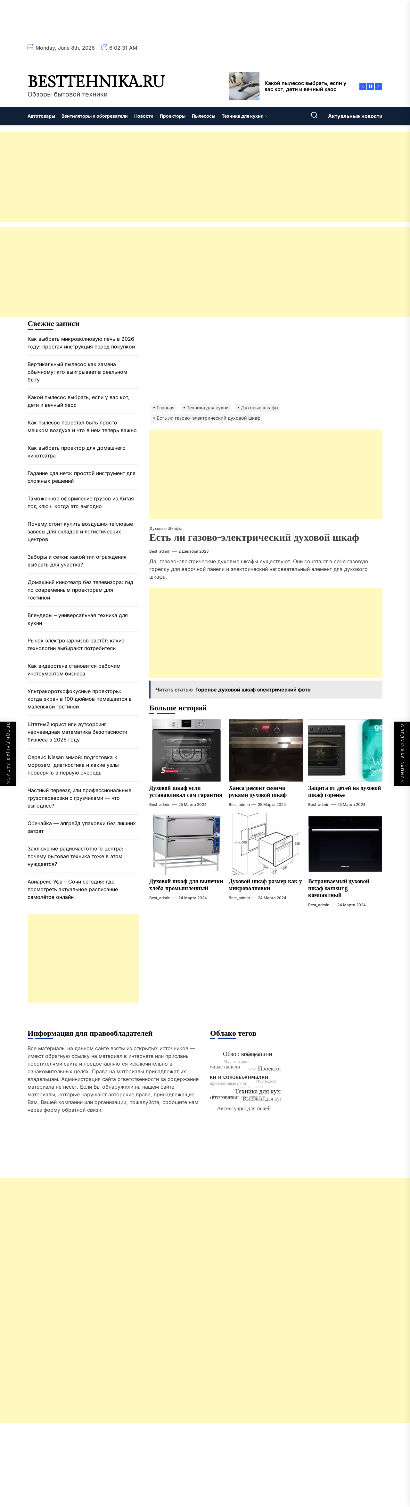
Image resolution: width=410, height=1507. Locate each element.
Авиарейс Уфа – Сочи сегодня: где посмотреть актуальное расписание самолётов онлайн (73, 889)
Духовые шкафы (165, 528)
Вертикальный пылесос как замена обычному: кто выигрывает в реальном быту (77, 372)
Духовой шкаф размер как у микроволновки (265, 885)
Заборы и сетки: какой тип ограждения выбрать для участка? (77, 561)
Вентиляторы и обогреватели (95, 116)
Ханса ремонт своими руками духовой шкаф (258, 792)
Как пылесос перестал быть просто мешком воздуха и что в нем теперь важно (82, 426)
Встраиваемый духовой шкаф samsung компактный (338, 888)
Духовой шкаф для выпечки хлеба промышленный (186, 885)
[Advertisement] (192, 177)
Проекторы (172, 116)
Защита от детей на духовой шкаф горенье (344, 792)
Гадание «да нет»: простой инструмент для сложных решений (81, 477)
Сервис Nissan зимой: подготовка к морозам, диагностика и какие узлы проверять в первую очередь (73, 765)
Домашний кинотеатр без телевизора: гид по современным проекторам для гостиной (80, 590)
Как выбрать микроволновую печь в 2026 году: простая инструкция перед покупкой (81, 343)
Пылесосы (203, 116)
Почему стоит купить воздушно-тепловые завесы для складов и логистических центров (80, 531)
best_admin (159, 551)
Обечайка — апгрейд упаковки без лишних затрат (82, 827)
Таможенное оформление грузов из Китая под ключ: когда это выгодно (81, 502)
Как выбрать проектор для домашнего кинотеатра (77, 452)
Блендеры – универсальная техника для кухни (78, 619)
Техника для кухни (245, 116)
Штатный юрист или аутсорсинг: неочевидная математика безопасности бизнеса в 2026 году (77, 732)
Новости (143, 116)
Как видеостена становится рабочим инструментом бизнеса (74, 670)
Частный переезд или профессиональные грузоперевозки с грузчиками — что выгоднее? (79, 798)
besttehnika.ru (96, 82)
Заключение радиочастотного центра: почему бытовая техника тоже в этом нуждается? (75, 856)
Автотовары (41, 116)
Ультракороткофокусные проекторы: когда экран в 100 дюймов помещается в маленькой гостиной (80, 699)
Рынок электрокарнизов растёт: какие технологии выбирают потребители (76, 644)
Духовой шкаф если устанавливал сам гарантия (185, 792)
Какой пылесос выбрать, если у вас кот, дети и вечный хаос (79, 401)
